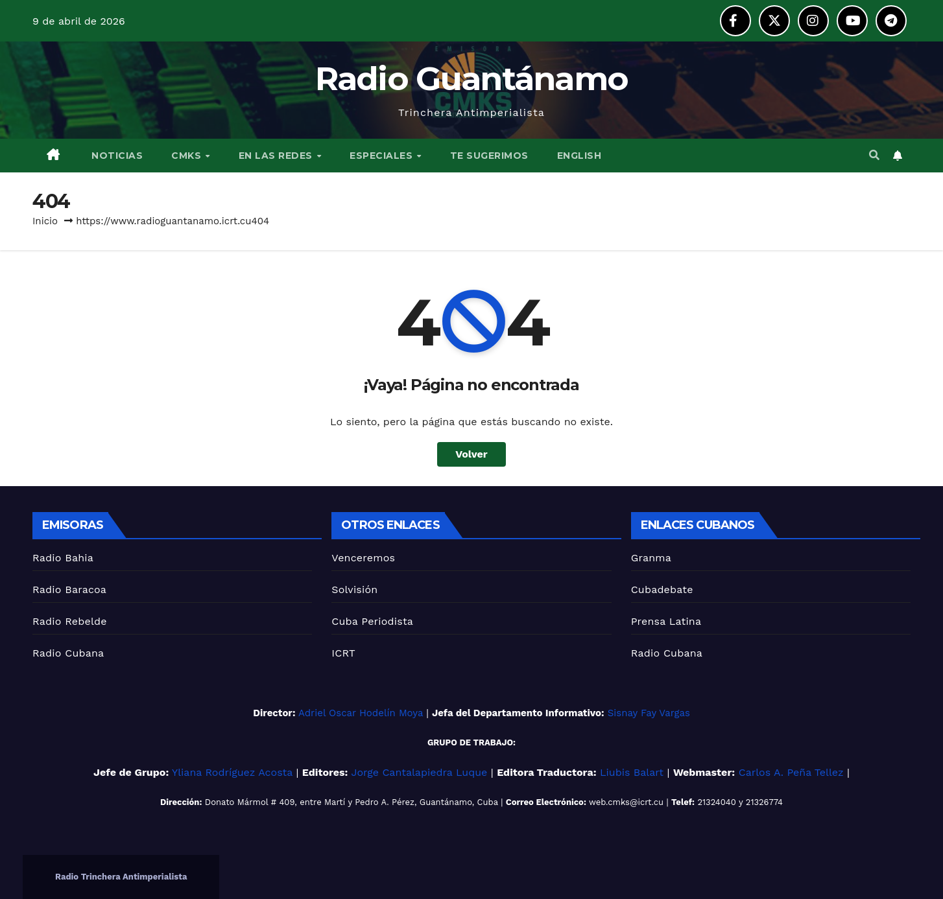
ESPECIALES (383, 155)
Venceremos (363, 558)
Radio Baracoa (69, 589)
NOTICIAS (116, 155)
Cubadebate (662, 589)
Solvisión (354, 589)
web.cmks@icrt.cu (626, 802)
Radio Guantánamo (471, 79)
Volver (471, 454)
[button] (874, 155)
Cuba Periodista (372, 621)
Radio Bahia (62, 558)
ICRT (343, 653)
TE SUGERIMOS (489, 155)
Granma (651, 558)
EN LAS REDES (277, 155)
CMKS (187, 155)
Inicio (45, 221)
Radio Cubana (68, 653)
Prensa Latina (666, 621)
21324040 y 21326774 (740, 802)
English (579, 155)
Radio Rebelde (69, 621)
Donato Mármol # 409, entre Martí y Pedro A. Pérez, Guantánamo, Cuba (351, 802)
